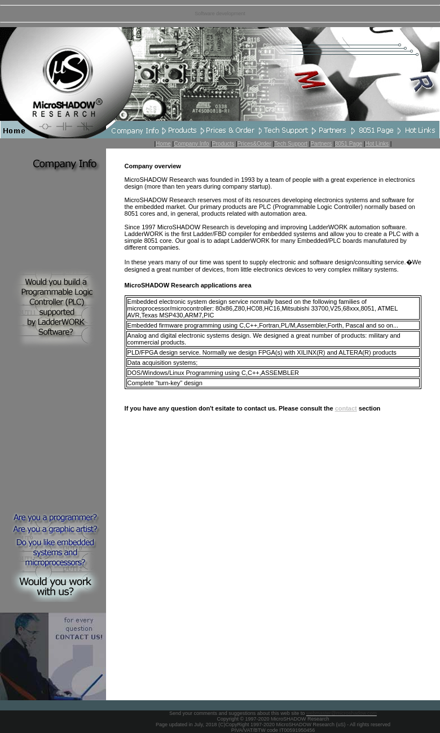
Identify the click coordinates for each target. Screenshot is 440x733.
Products (223, 144)
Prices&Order (254, 144)
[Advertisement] (53, 432)
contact (346, 408)
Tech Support (290, 144)
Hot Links (377, 144)
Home (163, 144)
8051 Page (348, 144)
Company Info (191, 144)
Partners (321, 144)
